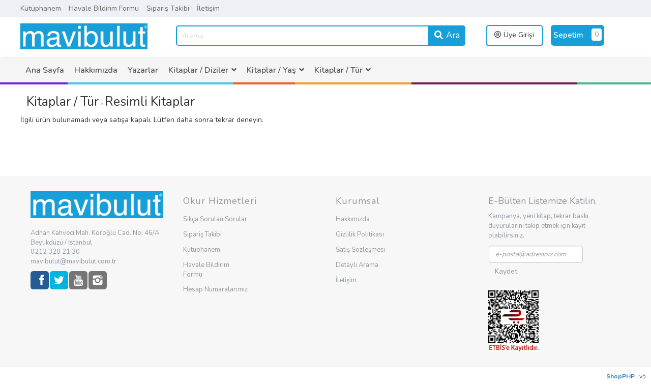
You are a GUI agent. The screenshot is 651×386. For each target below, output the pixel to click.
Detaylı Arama (357, 265)
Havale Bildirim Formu (104, 8)
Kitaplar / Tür (62, 101)
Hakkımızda (95, 70)
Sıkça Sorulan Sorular (215, 219)
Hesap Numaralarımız (215, 289)
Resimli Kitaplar (150, 101)
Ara (446, 35)
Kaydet (506, 271)
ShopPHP (620, 376)
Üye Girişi (514, 35)
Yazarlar (143, 70)
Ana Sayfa (44, 70)
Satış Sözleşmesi (361, 249)
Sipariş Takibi (167, 8)
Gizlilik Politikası (360, 234)
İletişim (208, 8)
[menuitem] (44, 70)
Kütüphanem (40, 8)
